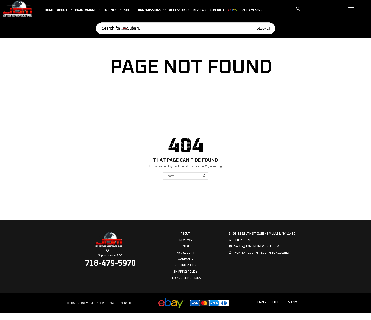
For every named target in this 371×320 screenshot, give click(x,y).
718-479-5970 (110, 263)
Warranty (185, 259)
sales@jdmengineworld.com (254, 246)
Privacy (261, 302)
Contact (185, 246)
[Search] (261, 28)
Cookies (276, 302)
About (185, 233)
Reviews (185, 240)
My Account (185, 252)
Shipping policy (185, 271)
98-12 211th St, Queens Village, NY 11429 (262, 233)
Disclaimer (293, 302)
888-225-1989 (241, 240)
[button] (289, 10)
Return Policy (185, 265)
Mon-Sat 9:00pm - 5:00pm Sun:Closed (259, 252)
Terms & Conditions (185, 277)
